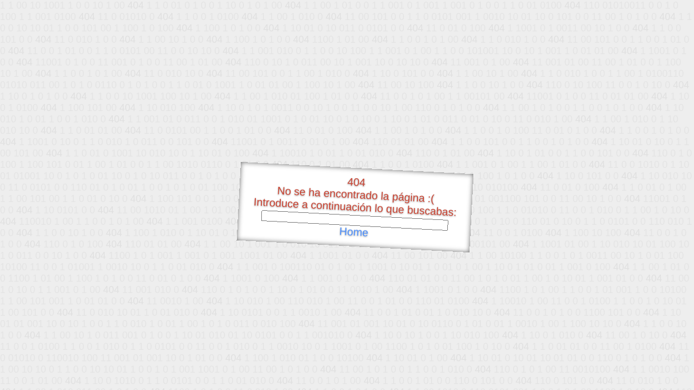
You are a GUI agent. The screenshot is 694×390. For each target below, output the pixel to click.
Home (353, 232)
